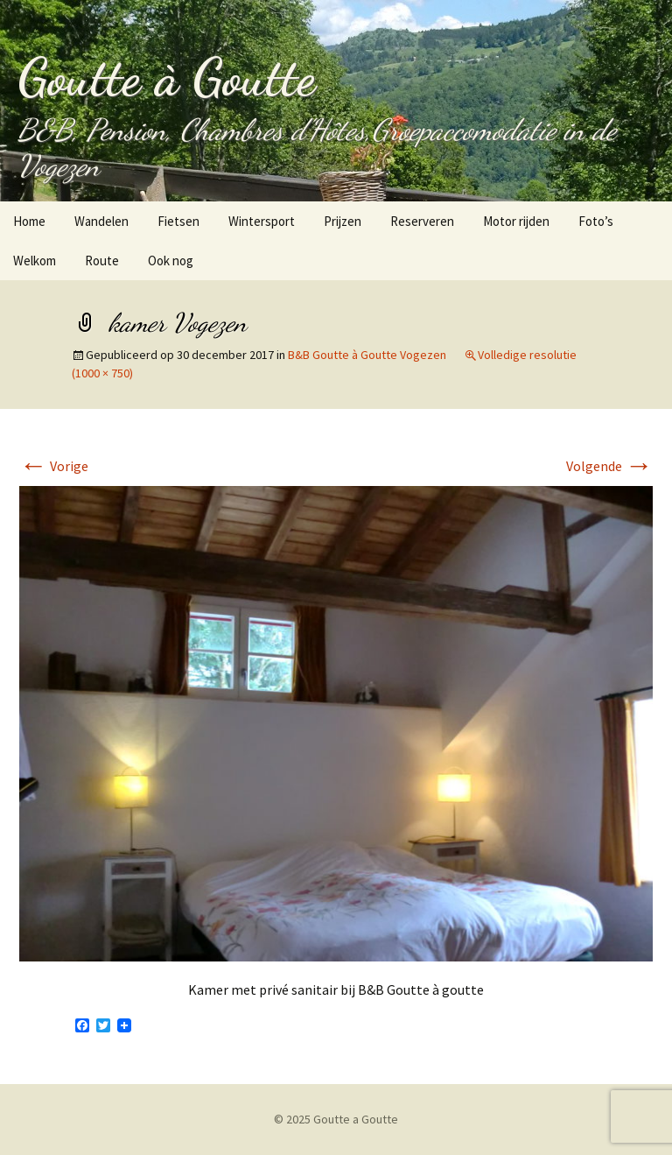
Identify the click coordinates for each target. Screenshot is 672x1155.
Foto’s (595, 221)
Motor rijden (516, 221)
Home (29, 221)
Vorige (53, 466)
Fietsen (179, 221)
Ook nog (170, 260)
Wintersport (261, 221)
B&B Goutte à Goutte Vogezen (367, 355)
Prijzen (342, 221)
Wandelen (101, 221)
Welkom (34, 260)
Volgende (609, 466)
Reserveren (422, 221)
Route (102, 260)
